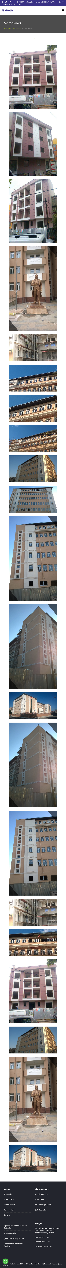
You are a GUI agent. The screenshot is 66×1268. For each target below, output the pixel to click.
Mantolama (39, 1199)
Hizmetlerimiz (9, 1205)
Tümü (33, 39)
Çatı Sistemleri (41, 1210)
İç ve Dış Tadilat (10, 1233)
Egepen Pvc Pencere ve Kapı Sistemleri (15, 1227)
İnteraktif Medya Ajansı (53, 1264)
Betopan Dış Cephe (43, 1205)
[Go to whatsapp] (5, 1261)
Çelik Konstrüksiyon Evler (14, 1238)
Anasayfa (7, 29)
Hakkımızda (9, 1199)
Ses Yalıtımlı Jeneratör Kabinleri (13, 1245)
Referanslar (17, 29)
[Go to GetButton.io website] (5, 1265)
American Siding (41, 1194)
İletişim (7, 1215)
